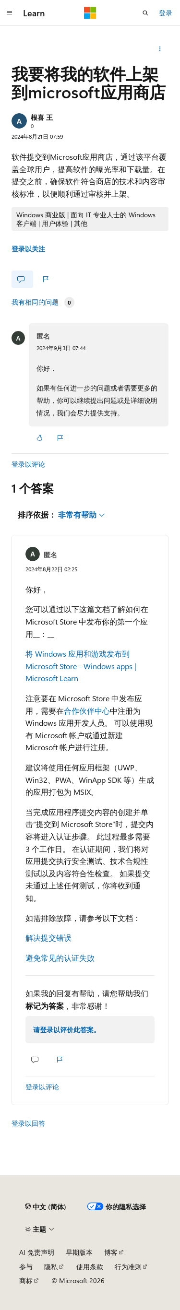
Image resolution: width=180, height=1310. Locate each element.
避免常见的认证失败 (60, 958)
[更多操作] (160, 49)
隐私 (51, 1266)
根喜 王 (42, 117)
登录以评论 (28, 464)
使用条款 (89, 1266)
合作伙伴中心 (87, 711)
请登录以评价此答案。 (66, 1029)
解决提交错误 (48, 937)
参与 (26, 1266)
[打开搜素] (145, 13)
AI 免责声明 (36, 1252)
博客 (111, 1252)
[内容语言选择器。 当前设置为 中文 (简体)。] (45, 1206)
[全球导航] (9, 13)
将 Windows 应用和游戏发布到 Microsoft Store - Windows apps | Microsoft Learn (80, 666)
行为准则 (128, 1266)
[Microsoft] (90, 13)
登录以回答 (28, 1123)
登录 (165, 12)
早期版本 (79, 1252)
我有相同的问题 (35, 302)
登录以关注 (28, 248)
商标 (26, 1280)
